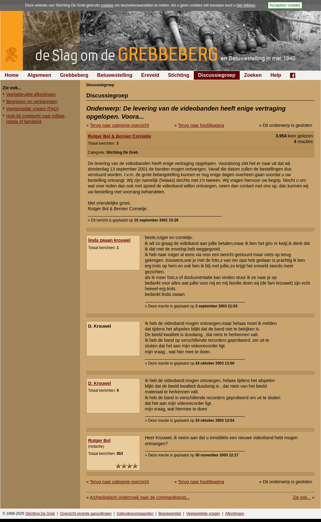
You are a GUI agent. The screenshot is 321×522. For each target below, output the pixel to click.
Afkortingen (234, 513)
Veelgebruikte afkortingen (31, 94)
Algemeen (39, 75)
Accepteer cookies (285, 5)
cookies (107, 5)
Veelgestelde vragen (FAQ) (32, 108)
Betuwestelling (115, 75)
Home (11, 75)
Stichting (178, 75)
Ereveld (150, 75)
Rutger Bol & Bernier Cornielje (119, 136)
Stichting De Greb (40, 513)
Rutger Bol (99, 440)
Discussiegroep (216, 75)
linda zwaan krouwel (109, 240)
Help (275, 75)
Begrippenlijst (169, 513)
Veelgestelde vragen (203, 513)
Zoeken (253, 75)
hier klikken (246, 5)
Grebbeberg (74, 75)
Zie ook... (302, 497)
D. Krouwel (99, 383)
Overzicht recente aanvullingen (86, 513)
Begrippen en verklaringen (31, 101)
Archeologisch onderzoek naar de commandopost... (140, 497)
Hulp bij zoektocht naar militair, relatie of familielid (36, 118)
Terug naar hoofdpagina (201, 125)
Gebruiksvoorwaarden (135, 513)
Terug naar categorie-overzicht (119, 125)
